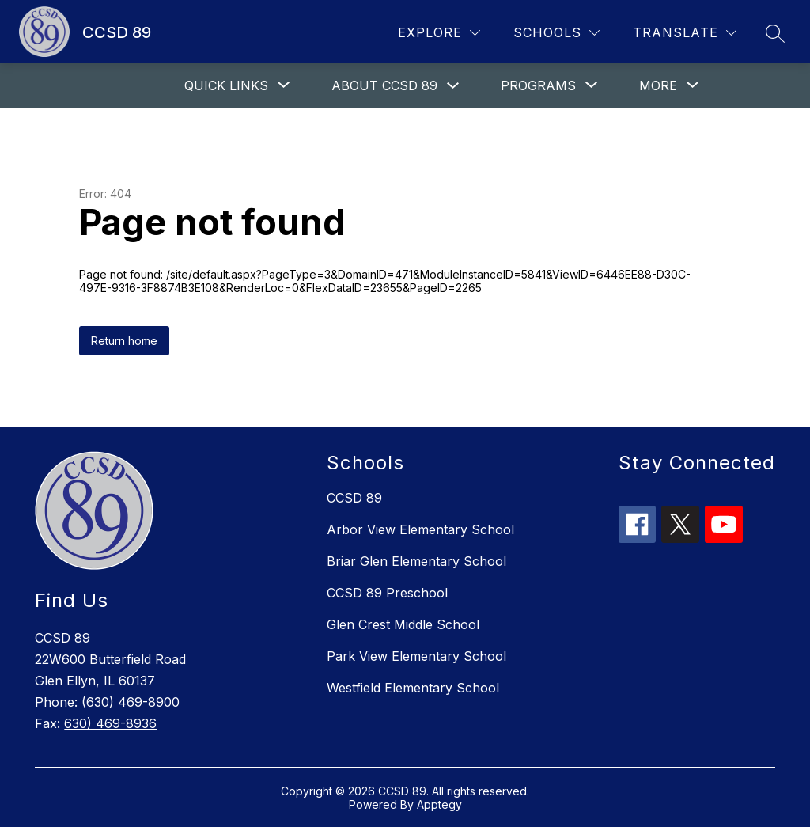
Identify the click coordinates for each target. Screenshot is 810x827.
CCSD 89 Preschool (387, 593)
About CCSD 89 (384, 85)
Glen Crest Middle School (403, 624)
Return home (124, 340)
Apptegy (439, 804)
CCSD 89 (354, 498)
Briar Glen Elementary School (416, 561)
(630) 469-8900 (130, 702)
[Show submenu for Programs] (538, 85)
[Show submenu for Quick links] (226, 85)
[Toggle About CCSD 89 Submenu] (453, 86)
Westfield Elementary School (413, 688)
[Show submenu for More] (658, 85)
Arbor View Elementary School (420, 529)
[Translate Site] (684, 33)
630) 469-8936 (110, 723)
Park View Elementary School (416, 656)
